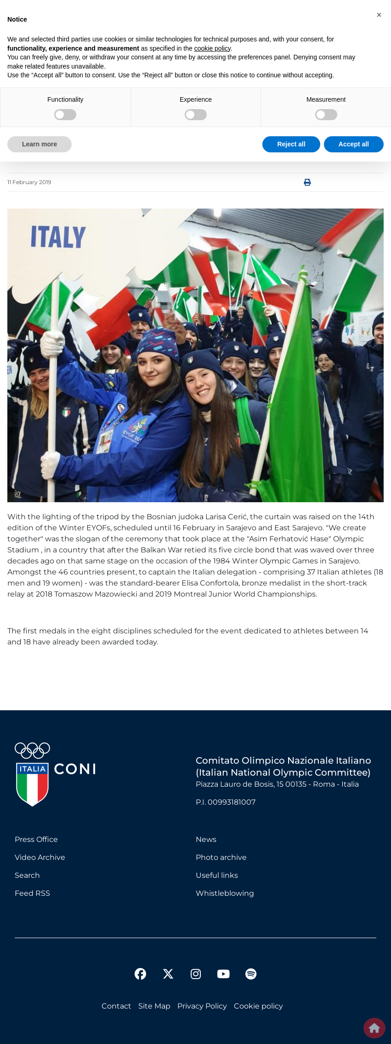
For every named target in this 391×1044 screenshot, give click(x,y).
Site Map (154, 1006)
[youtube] (223, 975)
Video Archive (40, 857)
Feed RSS (32, 893)
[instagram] (196, 975)
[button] (379, 14)
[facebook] (140, 975)
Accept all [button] (354, 144)
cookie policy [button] (212, 48)
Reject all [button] (291, 144)
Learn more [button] (39, 144)
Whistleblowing (225, 893)
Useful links (217, 875)
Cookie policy (258, 1006)
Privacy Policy (202, 1006)
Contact (116, 1006)
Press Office (36, 839)
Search (27, 875)
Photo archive (221, 857)
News (206, 839)
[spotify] (251, 975)
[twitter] (168, 966)
